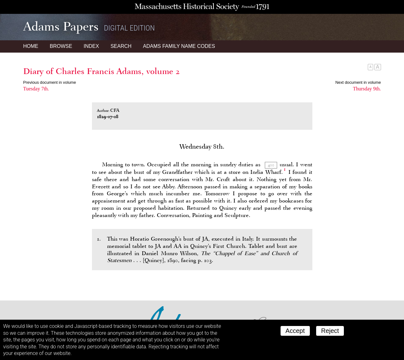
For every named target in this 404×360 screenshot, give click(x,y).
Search (121, 46)
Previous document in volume (49, 82)
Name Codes (179, 46)
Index (91, 46)
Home (30, 46)
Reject (330, 330)
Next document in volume (358, 82)
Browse (61, 46)
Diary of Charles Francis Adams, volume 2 (101, 71)
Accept (295, 330)
